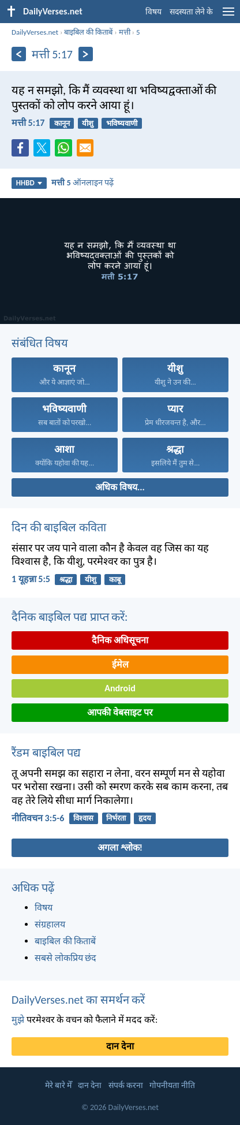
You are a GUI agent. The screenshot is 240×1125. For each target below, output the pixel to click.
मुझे (18, 1019)
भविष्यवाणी (121, 123)
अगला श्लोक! (119, 847)
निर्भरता (116, 818)
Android (119, 688)
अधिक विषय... (119, 487)
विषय (153, 12)
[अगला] (85, 54)
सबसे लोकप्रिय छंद (65, 957)
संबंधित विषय (40, 343)
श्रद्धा (65, 579)
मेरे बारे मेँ (58, 1085)
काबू (115, 579)
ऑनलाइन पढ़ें (82, 182)
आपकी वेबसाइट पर (119, 712)
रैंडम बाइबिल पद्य (46, 752)
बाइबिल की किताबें (88, 32)
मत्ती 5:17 (28, 122)
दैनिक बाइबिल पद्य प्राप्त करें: (69, 617)
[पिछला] (19, 54)
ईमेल (120, 664)
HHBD (29, 182)
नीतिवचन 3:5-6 (38, 818)
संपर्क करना (125, 1085)
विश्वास (83, 818)
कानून (62, 123)
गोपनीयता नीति (172, 1085)
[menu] (228, 16)
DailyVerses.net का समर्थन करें (78, 1000)
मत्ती (124, 32)
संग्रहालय (50, 924)
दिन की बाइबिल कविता (59, 527)
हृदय (144, 818)
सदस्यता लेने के (191, 12)
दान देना (120, 1046)
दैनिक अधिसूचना (120, 640)
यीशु (87, 123)
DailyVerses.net (35, 32)
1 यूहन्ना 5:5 (31, 578)
